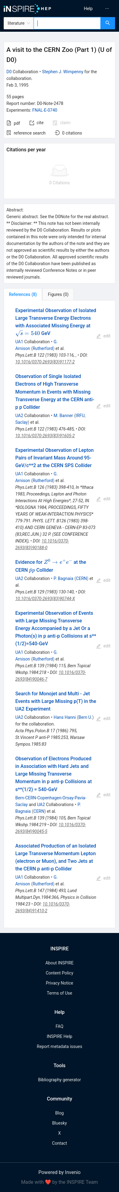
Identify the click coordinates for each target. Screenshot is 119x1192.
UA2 (19, 415)
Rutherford (43, 348)
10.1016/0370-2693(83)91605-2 (45, 435)
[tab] (23, 294)
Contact (59, 1143)
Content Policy (59, 973)
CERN (81, 578)
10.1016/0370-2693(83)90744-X (45, 598)
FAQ (59, 1026)
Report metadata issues (59, 1046)
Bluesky (59, 1123)
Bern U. (85, 717)
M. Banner (63, 415)
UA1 (19, 341)
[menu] (90, 8)
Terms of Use (59, 993)
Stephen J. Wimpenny (62, 71)
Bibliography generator (59, 1079)
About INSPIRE (59, 962)
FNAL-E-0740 (44, 110)
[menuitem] (88, 8)
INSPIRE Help (59, 1036)
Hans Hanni (65, 717)
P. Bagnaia (63, 578)
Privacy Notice (59, 983)
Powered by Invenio (60, 1172)
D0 (9, 71)
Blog (59, 1113)
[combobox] (67, 23)
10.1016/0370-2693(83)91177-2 (45, 361)
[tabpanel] (59, 614)
